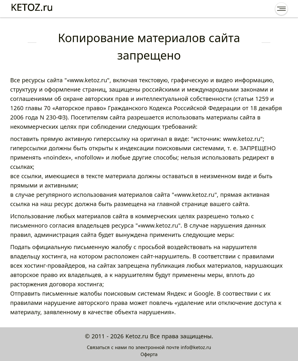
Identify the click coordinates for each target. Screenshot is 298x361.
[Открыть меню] (281, 8)
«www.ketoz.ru (87, 80)
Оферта (149, 354)
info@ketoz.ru (196, 347)
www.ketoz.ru (241, 139)
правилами (26, 303)
